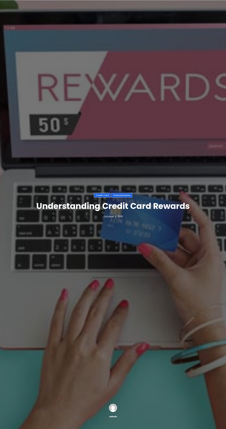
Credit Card (102, 195)
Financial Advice (121, 195)
